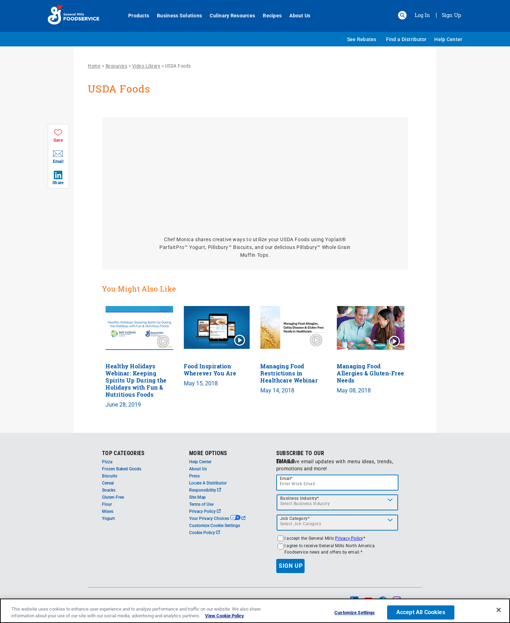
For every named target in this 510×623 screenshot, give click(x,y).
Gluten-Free (113, 497)
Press (194, 476)
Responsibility (205, 490)
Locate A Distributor (208, 483)
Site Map (197, 497)
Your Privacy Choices (217, 518)
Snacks (108, 490)
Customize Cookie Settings (214, 525)
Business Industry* (299, 498)
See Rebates (361, 39)
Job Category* (295, 518)
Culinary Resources (228, 15)
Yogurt (108, 518)
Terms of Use (201, 504)
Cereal (108, 483)
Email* (286, 478)
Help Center (448, 39)
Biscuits (109, 476)
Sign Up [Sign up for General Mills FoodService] (451, 14)
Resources (117, 66)
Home (94, 66)
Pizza (107, 461)
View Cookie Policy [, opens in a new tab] (224, 615)
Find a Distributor (406, 39)
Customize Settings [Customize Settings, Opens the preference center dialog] (354, 613)
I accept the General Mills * (324, 538)
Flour (107, 504)
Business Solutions (175, 15)
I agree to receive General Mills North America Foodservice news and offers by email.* (329, 549)
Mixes (107, 511)
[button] (402, 15)
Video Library (146, 66)
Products (134, 15)
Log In (422, 14)
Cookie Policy (204, 532)
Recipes (268, 15)
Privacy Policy (205, 511)
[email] (337, 483)
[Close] (498, 610)
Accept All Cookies (420, 612)
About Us (295, 15)
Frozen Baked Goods (121, 468)
